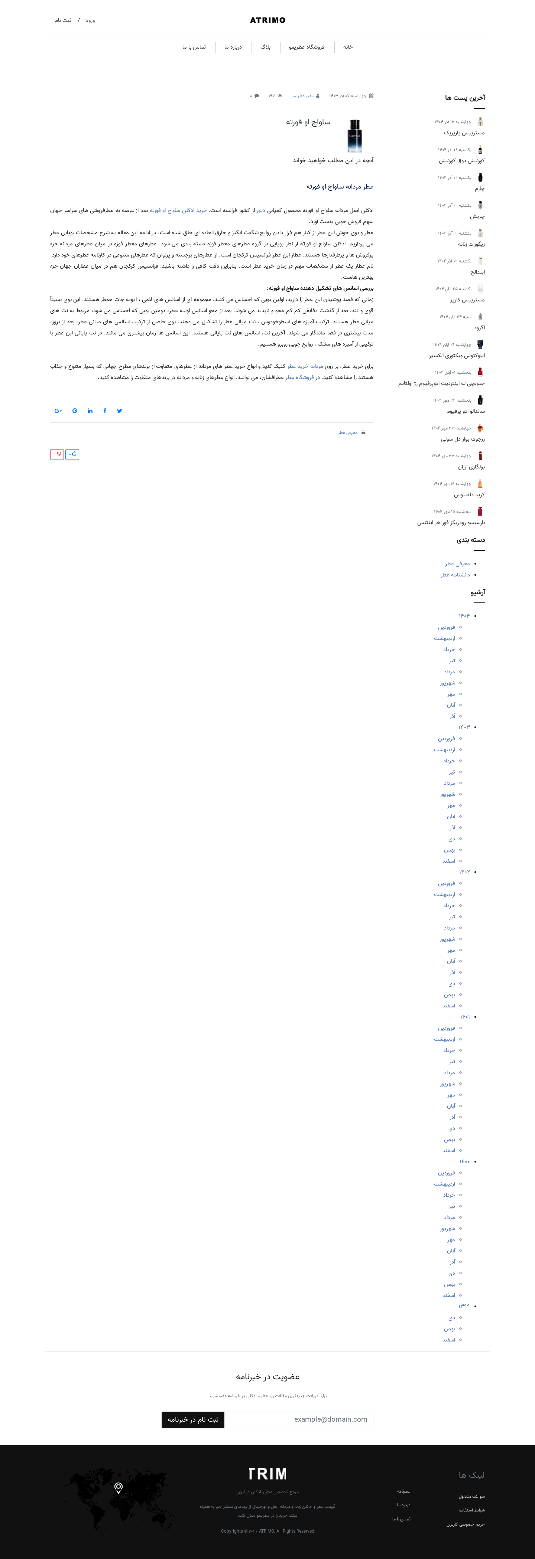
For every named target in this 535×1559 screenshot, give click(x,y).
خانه (348, 47)
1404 (464, 616)
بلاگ (265, 47)
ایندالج (478, 272)
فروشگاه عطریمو (307, 47)
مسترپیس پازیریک (464, 132)
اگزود (479, 327)
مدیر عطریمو (303, 95)
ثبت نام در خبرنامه (193, 1419)
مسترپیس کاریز (467, 299)
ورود (90, 20)
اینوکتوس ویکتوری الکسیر (457, 355)
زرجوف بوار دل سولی (463, 439)
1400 (465, 1161)
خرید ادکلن (194, 210)
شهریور (447, 683)
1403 (464, 727)
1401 (465, 1017)
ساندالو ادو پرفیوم (466, 411)
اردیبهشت (444, 638)
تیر (452, 660)
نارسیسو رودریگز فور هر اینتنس (451, 522)
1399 (464, 1306)
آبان (451, 705)
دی (451, 838)
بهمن (449, 850)
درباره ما (233, 47)
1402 (464, 872)
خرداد (449, 649)
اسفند (448, 861)
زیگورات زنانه (471, 244)
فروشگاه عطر (299, 377)
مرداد (449, 671)
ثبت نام (63, 20)
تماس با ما (194, 47)
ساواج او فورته (308, 122)
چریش (477, 216)
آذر (452, 716)
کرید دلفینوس (469, 494)
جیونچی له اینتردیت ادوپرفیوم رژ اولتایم (441, 383)
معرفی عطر (457, 563)
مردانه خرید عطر (305, 366)
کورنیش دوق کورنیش (462, 160)
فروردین (446, 627)
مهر (451, 694)
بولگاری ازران (471, 467)
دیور (260, 210)
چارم (480, 188)
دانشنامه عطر (455, 575)
